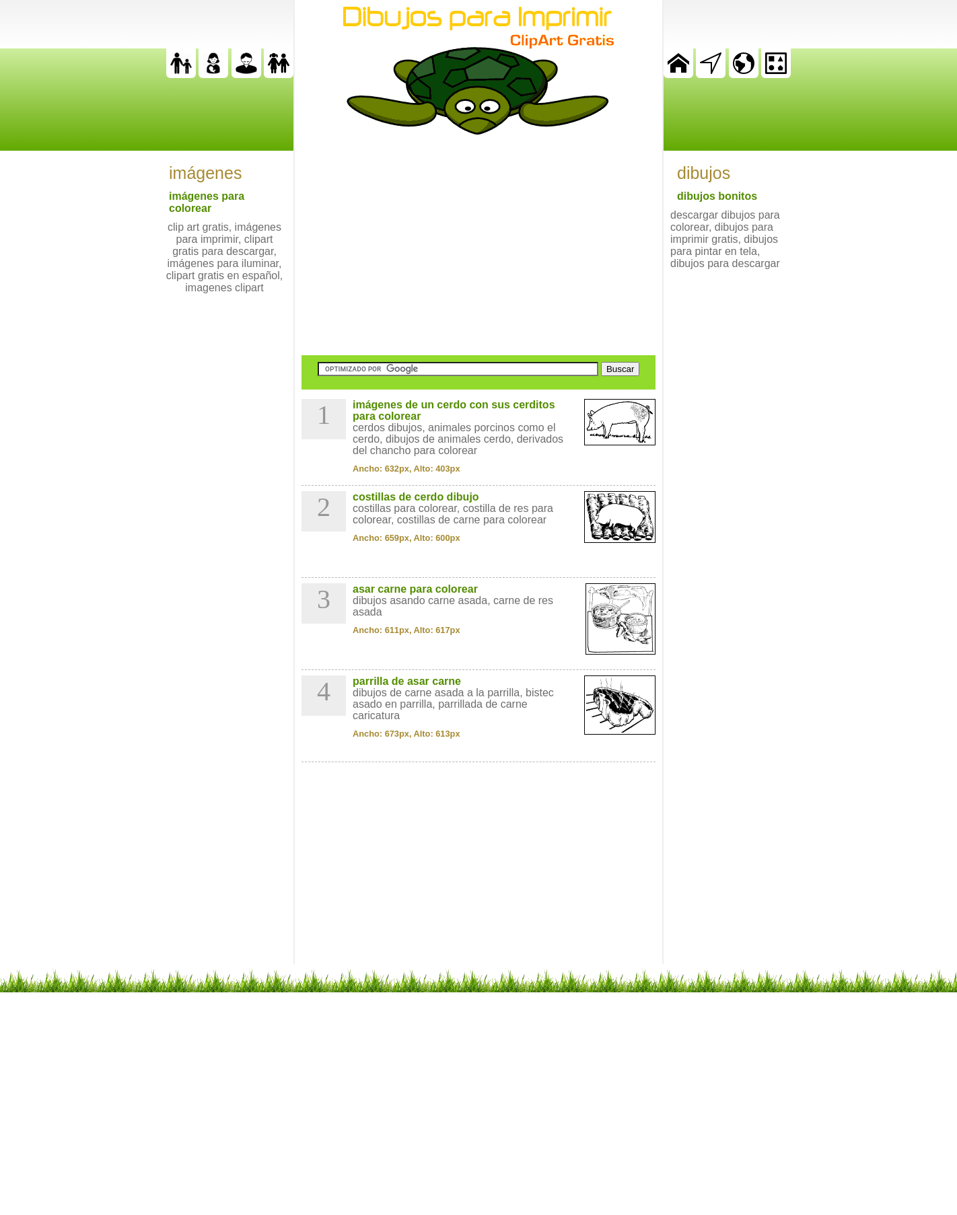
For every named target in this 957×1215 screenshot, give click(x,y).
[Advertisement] (478, 245)
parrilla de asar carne (407, 681)
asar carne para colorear (415, 589)
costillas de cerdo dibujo (416, 497)
